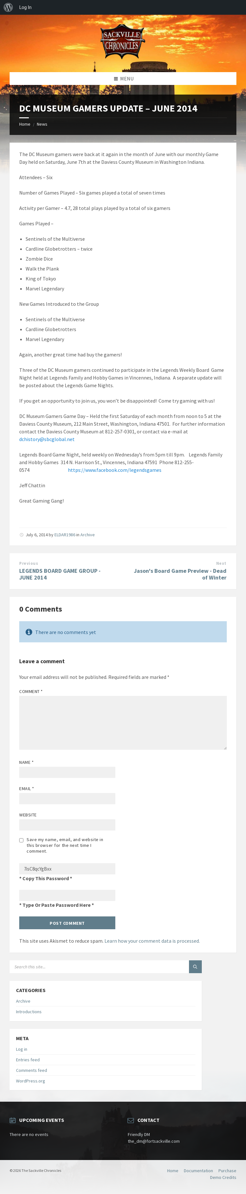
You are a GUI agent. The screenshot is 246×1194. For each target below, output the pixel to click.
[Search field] (90, 966)
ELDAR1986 (64, 535)
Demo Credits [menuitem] (223, 1177)
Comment (31, 691)
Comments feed (31, 1070)
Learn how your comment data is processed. (152, 941)
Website (28, 815)
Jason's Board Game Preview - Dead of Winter (180, 574)
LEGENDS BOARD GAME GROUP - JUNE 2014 (60, 574)
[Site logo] (123, 59)
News (42, 124)
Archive (87, 535)
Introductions (29, 1011)
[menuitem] (8, 7)
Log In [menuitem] (25, 7)
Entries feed (28, 1060)
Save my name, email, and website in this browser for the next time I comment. (65, 845)
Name (26, 762)
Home (24, 124)
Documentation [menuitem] (198, 1170)
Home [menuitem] (172, 1170)
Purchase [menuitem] (227, 1170)
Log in (21, 1049)
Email (26, 788)
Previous (28, 563)
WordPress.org (30, 1081)
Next (221, 563)
